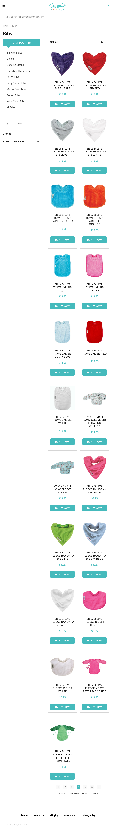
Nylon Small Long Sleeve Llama (62, 489)
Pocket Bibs (13, 95)
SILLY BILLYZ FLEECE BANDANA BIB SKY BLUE (94, 555)
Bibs (14, 26)
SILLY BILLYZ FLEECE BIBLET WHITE (62, 688)
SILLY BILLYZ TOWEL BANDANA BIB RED (94, 85)
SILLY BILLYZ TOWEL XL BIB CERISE (94, 287)
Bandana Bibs (14, 52)
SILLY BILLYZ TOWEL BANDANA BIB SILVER (62, 151)
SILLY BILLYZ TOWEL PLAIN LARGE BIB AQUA (62, 218)
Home (6, 26)
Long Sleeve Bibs (16, 83)
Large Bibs (13, 77)
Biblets (11, 58)
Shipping (54, 815)
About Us (24, 815)
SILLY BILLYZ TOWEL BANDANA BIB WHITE (94, 151)
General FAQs (70, 815)
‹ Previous (74, 793)
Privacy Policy (89, 815)
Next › (85, 793)
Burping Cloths (15, 64)
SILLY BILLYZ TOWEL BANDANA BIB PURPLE (62, 85)
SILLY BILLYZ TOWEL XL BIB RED (94, 352)
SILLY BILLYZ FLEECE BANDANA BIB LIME (62, 555)
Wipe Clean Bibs (16, 101)
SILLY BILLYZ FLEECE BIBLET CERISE (94, 622)
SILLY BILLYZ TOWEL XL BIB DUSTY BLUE (62, 353)
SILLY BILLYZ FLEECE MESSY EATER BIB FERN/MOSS (62, 756)
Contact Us (39, 815)
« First (62, 793)
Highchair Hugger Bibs (19, 71)
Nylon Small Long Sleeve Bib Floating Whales (94, 422)
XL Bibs (11, 107)
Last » (94, 793)
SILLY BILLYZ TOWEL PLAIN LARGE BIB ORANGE (94, 219)
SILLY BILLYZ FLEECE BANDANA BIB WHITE (62, 622)
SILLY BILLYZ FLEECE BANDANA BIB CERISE (94, 489)
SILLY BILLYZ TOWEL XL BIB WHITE (62, 420)
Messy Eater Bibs (16, 89)
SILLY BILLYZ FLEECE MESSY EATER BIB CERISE (94, 688)
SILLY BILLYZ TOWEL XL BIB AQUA (62, 287)
